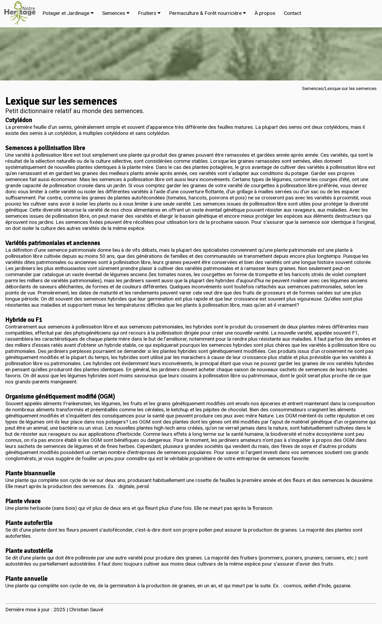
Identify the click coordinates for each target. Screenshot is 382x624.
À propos (264, 13)
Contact (292, 13)
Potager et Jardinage (68, 13)
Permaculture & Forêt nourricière (207, 13)
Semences (115, 13)
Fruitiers (149, 13)
